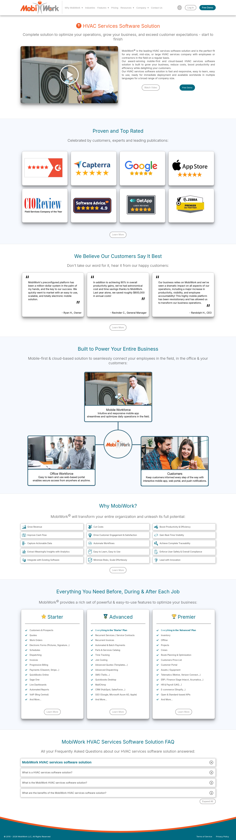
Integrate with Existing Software (43, 560)
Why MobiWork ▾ (74, 7)
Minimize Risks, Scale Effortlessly (110, 560)
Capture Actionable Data (39, 543)
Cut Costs (98, 526)
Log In (190, 7)
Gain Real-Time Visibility (172, 535)
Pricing (114, 7)
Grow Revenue (34, 526)
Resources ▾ (127, 7)
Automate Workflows (104, 543)
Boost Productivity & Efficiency (175, 526)
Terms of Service (204, 836)
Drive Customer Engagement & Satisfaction (115, 535)
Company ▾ (142, 7)
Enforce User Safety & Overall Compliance (181, 551)
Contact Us (156, 7)
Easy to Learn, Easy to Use (107, 551)
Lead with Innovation (170, 560)
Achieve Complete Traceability (175, 543)
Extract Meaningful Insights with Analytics (48, 551)
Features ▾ (103, 7)
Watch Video (150, 87)
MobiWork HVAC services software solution (118, 762)
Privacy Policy (222, 836)
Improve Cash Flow (37, 535)
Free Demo (207, 7)
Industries (90, 7)
